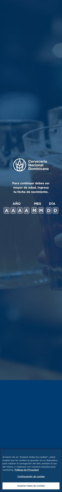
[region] (31, 470)
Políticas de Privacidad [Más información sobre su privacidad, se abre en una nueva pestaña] (27, 470)
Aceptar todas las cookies (31, 486)
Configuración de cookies (31, 476)
